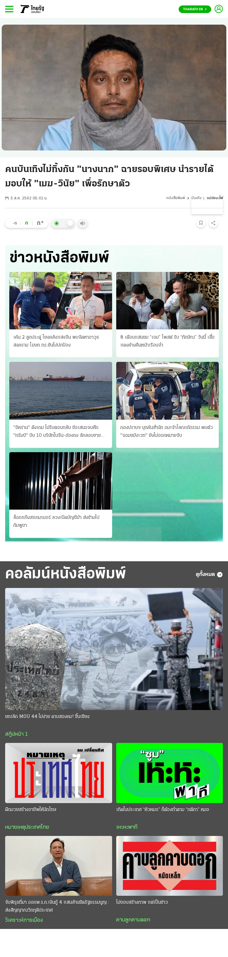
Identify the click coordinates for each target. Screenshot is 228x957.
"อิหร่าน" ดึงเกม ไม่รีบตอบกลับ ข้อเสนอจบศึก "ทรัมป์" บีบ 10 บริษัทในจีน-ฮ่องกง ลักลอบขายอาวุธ (57, 432)
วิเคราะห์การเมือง (24, 920)
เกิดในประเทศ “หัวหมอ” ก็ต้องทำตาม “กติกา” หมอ (162, 809)
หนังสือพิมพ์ (175, 198)
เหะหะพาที (126, 827)
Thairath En (195, 9)
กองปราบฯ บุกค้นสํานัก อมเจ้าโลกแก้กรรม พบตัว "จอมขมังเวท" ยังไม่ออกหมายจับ (166, 431)
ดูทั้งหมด (209, 575)
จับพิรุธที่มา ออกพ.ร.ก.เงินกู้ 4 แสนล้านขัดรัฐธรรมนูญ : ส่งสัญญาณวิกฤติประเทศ (57, 906)
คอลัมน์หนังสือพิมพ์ (65, 574)
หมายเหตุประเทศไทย (27, 827)
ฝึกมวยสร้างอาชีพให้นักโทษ (30, 809)
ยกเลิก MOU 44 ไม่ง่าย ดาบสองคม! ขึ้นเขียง (47, 716)
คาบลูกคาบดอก (133, 920)
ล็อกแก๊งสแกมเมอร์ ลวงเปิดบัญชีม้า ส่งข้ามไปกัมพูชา (56, 521)
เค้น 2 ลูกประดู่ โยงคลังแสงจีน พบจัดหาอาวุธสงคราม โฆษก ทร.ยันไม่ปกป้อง (56, 341)
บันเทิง (196, 198)
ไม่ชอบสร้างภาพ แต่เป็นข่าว (142, 902)
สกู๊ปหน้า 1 (16, 734)
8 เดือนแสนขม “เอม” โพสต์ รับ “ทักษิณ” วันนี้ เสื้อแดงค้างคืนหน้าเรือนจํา (167, 341)
